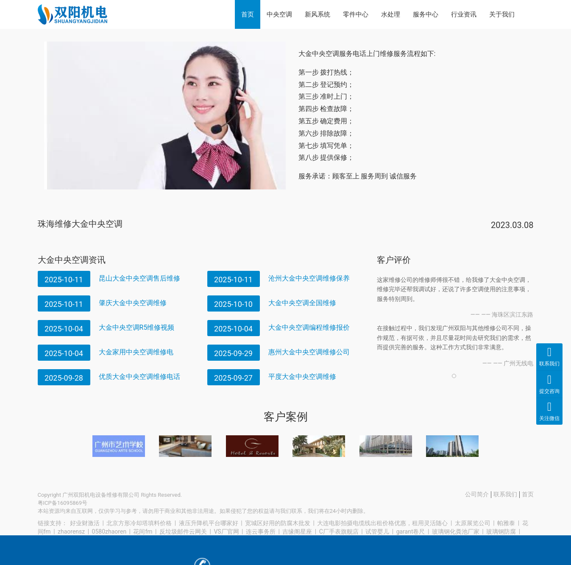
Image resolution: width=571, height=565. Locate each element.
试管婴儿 (377, 531)
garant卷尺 (410, 531)
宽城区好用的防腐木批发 (277, 523)
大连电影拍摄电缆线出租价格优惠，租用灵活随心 (382, 523)
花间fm (142, 531)
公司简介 (477, 494)
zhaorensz (71, 531)
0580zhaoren (109, 531)
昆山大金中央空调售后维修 (139, 278)
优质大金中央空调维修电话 (139, 377)
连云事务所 (261, 531)
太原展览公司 (472, 523)
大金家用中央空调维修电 (136, 352)
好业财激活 (85, 523)
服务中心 (425, 14)
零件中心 (355, 14)
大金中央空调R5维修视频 (137, 327)
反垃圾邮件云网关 (183, 531)
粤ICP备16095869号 (63, 503)
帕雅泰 (506, 523)
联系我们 (505, 494)
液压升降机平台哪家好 (208, 523)
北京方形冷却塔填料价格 (139, 523)
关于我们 (502, 14)
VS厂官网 (226, 531)
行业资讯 (463, 14)
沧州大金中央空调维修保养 (309, 278)
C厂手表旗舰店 (339, 531)
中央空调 (279, 14)
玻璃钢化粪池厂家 (455, 531)
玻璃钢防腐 (501, 531)
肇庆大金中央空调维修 (133, 303)
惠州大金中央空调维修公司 (309, 352)
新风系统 (317, 14)
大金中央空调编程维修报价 (309, 327)
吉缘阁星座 (297, 531)
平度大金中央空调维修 (302, 377)
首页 (247, 14)
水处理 (390, 14)
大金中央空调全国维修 (302, 303)
